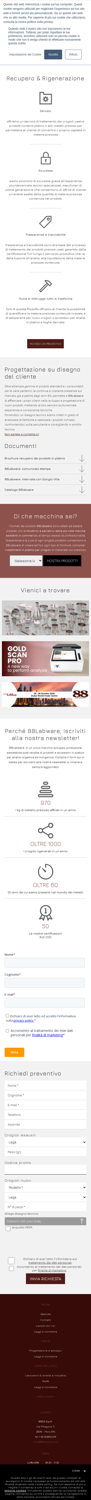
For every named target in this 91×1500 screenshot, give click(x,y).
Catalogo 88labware (19, 489)
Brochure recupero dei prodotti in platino (35, 458)
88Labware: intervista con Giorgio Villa (32, 479)
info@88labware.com (45, 1441)
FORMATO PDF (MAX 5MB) (24, 1221)
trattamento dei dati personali (50, 1262)
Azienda (46, 1314)
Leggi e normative (45, 1331)
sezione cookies (15, 1490)
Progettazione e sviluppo (45, 1350)
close (76, 1470)
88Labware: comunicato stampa (27, 469)
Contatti (45, 1319)
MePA (45, 1381)
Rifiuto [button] (73, 54)
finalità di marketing (52, 1270)
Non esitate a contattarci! (22, 434)
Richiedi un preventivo (45, 343)
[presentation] (41, 1244)
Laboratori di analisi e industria (45, 1375)
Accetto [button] (53, 54)
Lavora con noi (45, 1325)
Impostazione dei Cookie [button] (25, 54)
